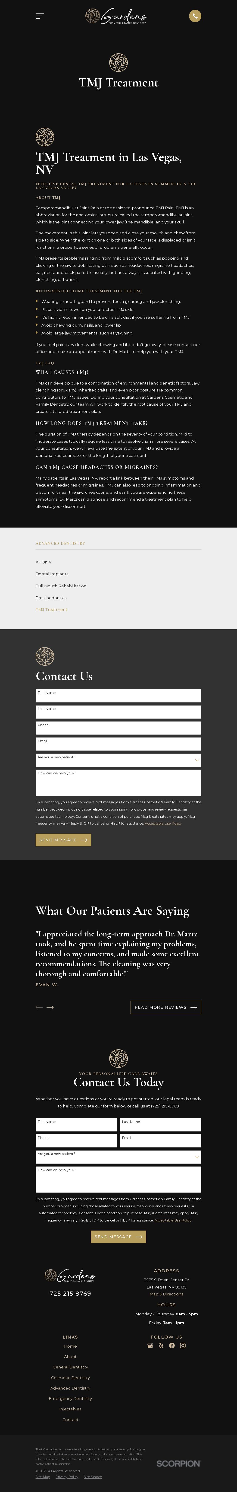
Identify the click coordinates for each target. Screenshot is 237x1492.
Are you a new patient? (56, 757)
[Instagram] (183, 1345)
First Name (47, 693)
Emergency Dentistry (70, 1398)
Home (70, 1346)
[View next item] (50, 1007)
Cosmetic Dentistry (70, 1377)
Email (42, 741)
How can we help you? (56, 773)
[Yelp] (161, 1345)
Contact (70, 1419)
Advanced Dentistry (70, 1388)
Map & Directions (167, 1294)
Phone (43, 725)
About (70, 1356)
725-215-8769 (70, 1293)
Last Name (47, 709)
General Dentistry (70, 1367)
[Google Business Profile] (150, 1345)
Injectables (70, 1409)
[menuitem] (119, 562)
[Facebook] (172, 1345)
